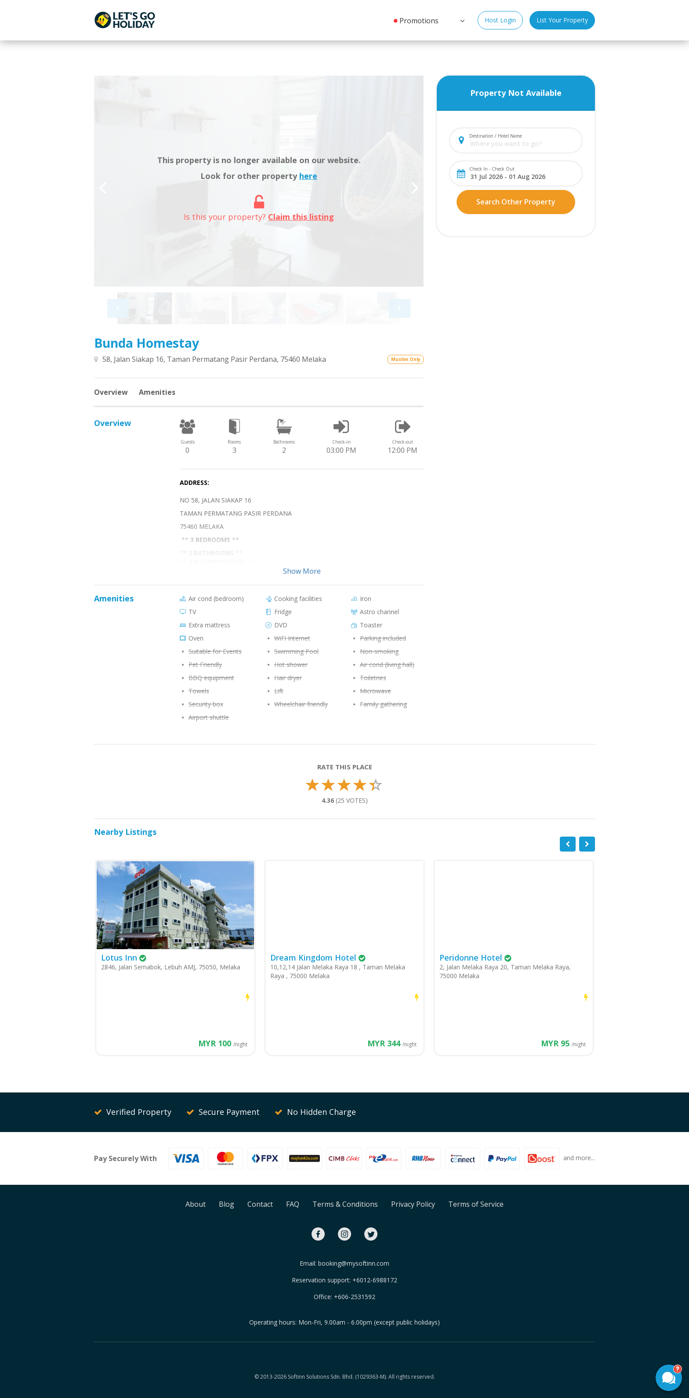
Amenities (157, 392)
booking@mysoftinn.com (353, 1263)
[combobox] (523, 143)
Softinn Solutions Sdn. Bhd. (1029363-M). (337, 1376)
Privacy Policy (413, 1204)
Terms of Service (476, 1204)
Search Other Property (515, 202)
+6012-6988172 (374, 1280)
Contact (260, 1204)
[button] (461, 20)
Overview (111, 392)
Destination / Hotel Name (495, 136)
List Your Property (562, 20)
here (308, 176)
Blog (226, 1204)
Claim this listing (301, 216)
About (195, 1204)
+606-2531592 (354, 1296)
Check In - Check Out (492, 169)
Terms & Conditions (345, 1204)
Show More (302, 571)
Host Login (500, 20)
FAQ (292, 1204)
